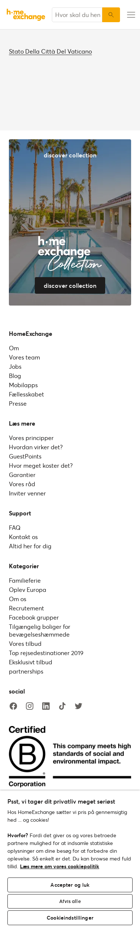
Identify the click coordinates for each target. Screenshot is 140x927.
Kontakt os (23, 537)
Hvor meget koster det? (41, 465)
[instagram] (29, 706)
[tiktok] (62, 706)
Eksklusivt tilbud (30, 662)
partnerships (26, 671)
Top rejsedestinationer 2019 (46, 653)
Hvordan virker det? (36, 447)
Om (14, 348)
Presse (18, 403)
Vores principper (31, 438)
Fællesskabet (26, 394)
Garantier (22, 474)
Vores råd (22, 484)
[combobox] (77, 14)
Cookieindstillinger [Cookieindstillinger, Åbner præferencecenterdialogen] (70, 917)
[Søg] (111, 14)
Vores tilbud (25, 643)
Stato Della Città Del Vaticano (50, 51)
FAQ (14, 527)
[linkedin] (45, 706)
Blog (15, 375)
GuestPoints (25, 456)
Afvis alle (69, 901)
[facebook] (13, 706)
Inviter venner (27, 493)
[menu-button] (130, 15)
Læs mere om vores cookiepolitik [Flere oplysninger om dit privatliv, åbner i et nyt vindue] (59, 866)
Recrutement (26, 608)
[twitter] (78, 706)
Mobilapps (23, 385)
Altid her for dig (30, 546)
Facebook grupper (34, 617)
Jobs (15, 366)
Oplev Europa (27, 589)
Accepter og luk (69, 884)
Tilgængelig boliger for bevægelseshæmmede (39, 630)
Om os (17, 599)
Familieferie (25, 580)
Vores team (24, 357)
